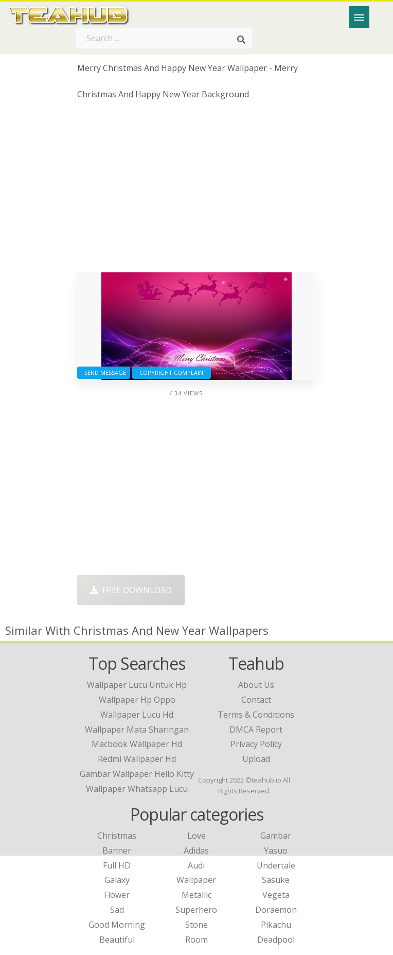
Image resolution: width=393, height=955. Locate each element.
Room (196, 939)
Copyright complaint (171, 372)
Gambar (275, 835)
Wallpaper (196, 879)
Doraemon (276, 909)
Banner (116, 850)
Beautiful (117, 939)
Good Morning (116, 924)
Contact (256, 699)
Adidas (196, 850)
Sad (117, 909)
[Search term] (164, 38)
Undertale (276, 865)
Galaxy (117, 879)
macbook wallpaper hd (137, 744)
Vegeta (276, 894)
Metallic (196, 894)
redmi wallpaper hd (137, 759)
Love (196, 835)
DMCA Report (255, 729)
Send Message (103, 372)
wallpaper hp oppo (137, 699)
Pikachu (276, 924)
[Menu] (359, 17)
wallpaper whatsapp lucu (137, 788)
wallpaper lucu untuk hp (137, 684)
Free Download (131, 590)
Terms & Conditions (256, 714)
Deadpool (276, 939)
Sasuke (276, 879)
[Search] (241, 40)
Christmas (116, 835)
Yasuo (276, 850)
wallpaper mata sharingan (137, 729)
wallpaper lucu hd (136, 714)
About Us (256, 684)
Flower (117, 894)
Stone (196, 924)
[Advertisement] (196, 190)
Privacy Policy (256, 744)
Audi (196, 865)
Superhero (196, 909)
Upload (256, 759)
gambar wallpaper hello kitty (137, 773)
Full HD (117, 865)
